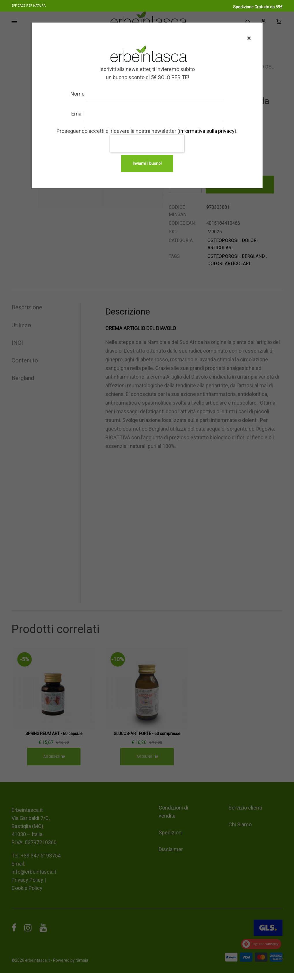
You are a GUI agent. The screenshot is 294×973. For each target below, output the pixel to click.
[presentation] (147, 143)
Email (83, 114)
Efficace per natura (29, 6)
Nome (83, 94)
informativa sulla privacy (207, 131)
